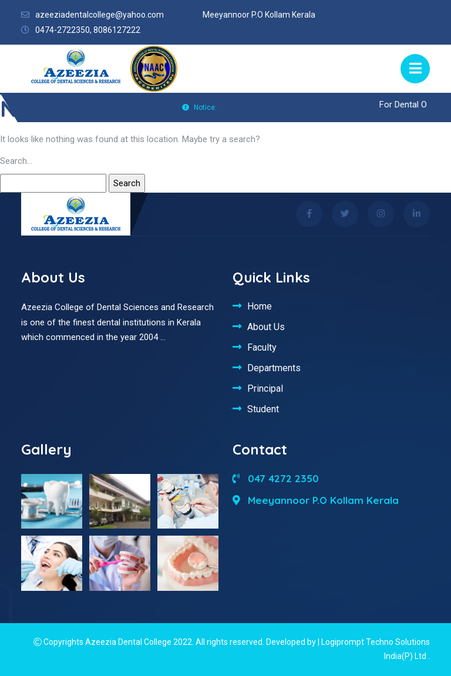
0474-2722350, (63, 30)
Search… (16, 161)
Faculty (262, 347)
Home (259, 306)
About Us (266, 326)
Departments (274, 367)
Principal (265, 388)
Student (263, 408)
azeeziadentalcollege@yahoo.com (99, 14)
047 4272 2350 (276, 478)
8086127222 (116, 30)
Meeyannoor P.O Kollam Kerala (316, 500)
